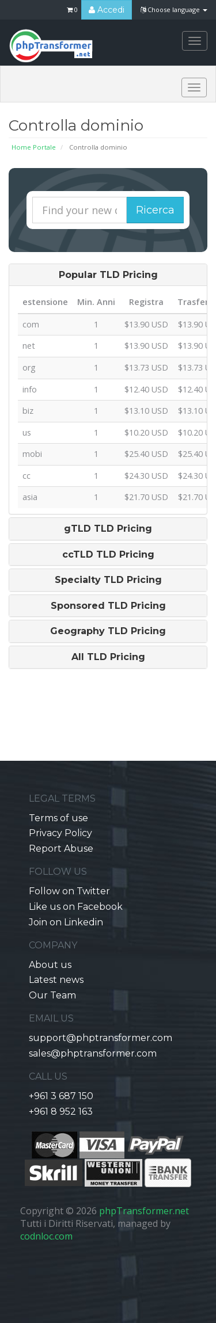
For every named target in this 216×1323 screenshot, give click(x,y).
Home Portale (34, 147)
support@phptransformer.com (100, 1037)
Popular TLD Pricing (108, 275)
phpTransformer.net (144, 1210)
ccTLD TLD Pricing (108, 555)
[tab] (108, 275)
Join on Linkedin (66, 922)
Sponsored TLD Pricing (108, 606)
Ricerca (155, 210)
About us (50, 964)
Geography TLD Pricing (108, 631)
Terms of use (58, 818)
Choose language (174, 9)
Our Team (52, 995)
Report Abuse (61, 848)
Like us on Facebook (76, 906)
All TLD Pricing (108, 657)
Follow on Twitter (69, 891)
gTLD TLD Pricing (108, 529)
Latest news (56, 979)
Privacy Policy (60, 833)
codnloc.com (46, 1236)
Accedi (106, 10)
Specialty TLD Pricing (108, 580)
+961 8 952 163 (61, 1111)
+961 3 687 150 (61, 1096)
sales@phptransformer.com (93, 1053)
